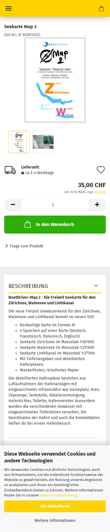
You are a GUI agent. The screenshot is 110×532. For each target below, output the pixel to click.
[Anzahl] (55, 205)
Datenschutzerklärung (58, 495)
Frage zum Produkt (26, 246)
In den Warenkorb (48, 224)
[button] (12, 205)
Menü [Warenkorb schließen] (8, 8)
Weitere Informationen (55, 520)
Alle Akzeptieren (55, 506)
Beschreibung (28, 286)
